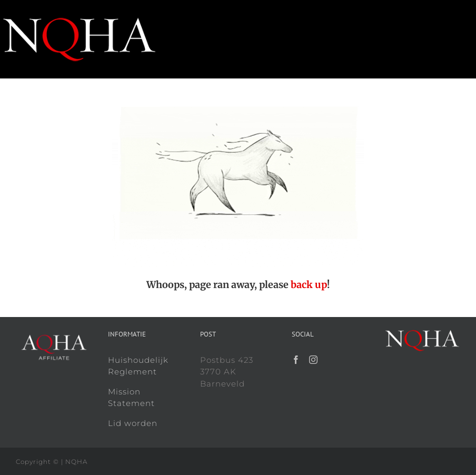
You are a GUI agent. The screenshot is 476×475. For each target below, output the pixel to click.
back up (309, 285)
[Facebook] (296, 359)
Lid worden (132, 423)
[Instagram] (313, 359)
